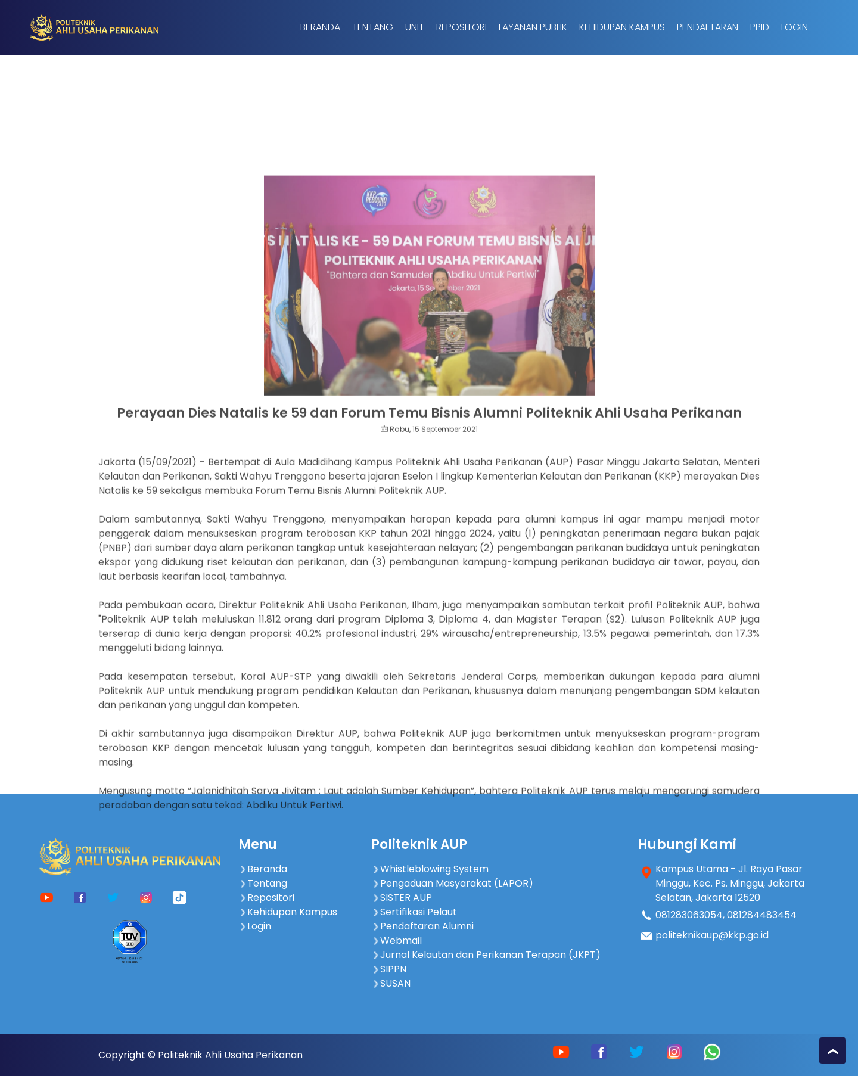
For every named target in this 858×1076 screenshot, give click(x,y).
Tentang (372, 27)
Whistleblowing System (430, 869)
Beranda (320, 27)
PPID (759, 27)
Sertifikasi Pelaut (414, 912)
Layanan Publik (533, 27)
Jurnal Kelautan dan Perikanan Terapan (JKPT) (486, 955)
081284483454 (762, 915)
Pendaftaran (707, 27)
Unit (414, 27)
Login (794, 27)
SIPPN (388, 969)
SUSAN (391, 983)
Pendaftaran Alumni (422, 926)
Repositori (461, 27)
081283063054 (689, 915)
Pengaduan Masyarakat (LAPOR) (452, 883)
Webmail (396, 940)
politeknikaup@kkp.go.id (712, 935)
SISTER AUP (401, 897)
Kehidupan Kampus (622, 27)
